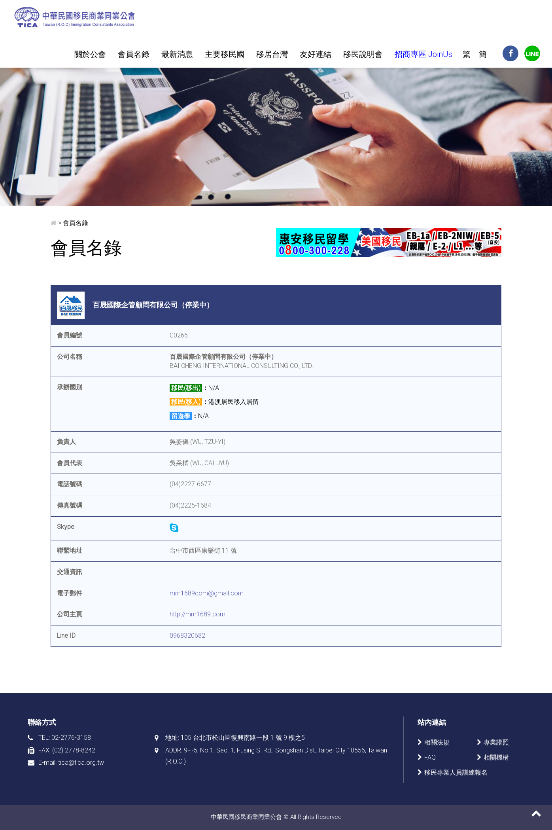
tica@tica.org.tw (81, 762)
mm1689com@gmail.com (207, 593)
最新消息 (177, 54)
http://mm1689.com (197, 614)
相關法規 (437, 742)
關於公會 (90, 54)
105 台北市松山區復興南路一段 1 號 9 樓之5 (243, 737)
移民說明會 (363, 54)
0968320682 (187, 635)
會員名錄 (133, 54)
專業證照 (496, 742)
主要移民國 (224, 54)
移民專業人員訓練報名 (456, 772)
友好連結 (315, 54)
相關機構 (496, 757)
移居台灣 (272, 54)
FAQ (430, 757)
